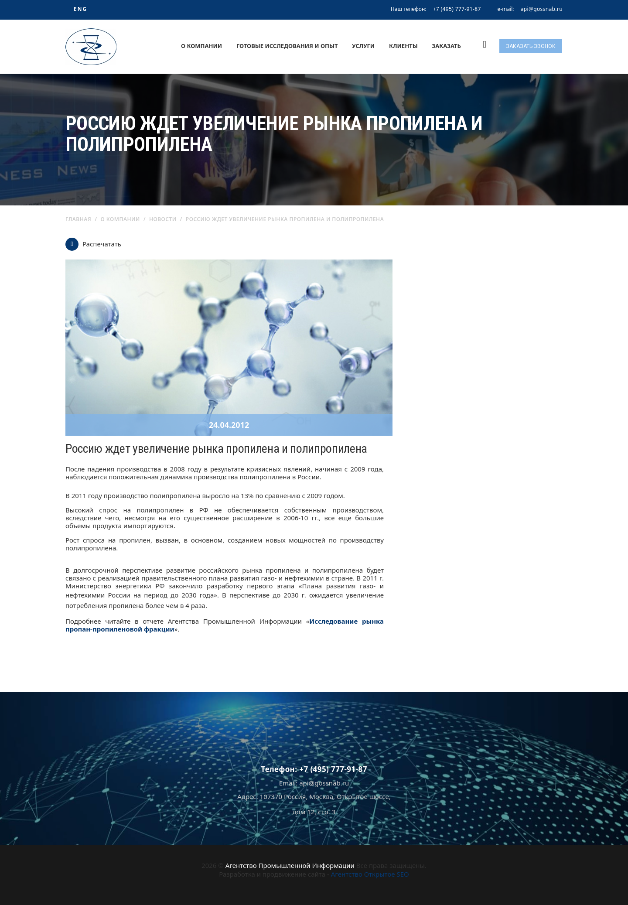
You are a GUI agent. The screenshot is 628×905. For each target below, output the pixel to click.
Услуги (363, 46)
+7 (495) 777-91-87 (457, 9)
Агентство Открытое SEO (370, 874)
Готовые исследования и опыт (287, 46)
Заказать (446, 46)
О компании (201, 46)
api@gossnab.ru (542, 9)
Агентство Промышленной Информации (290, 865)
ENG (80, 9)
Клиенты (403, 46)
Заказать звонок (531, 46)
